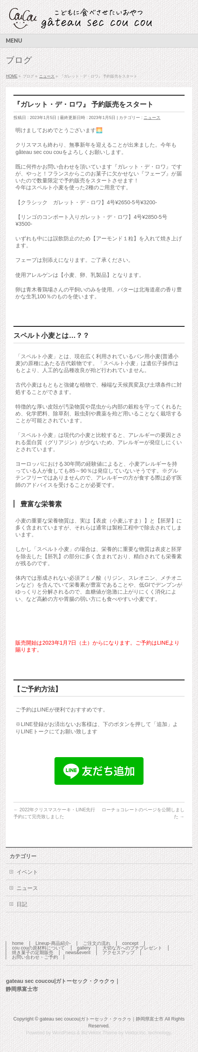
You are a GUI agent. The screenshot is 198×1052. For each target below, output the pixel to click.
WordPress (64, 1032)
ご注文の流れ (97, 943)
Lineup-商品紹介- (53, 943)
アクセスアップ (118, 952)
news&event (77, 952)
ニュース (152, 117)
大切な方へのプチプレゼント (132, 948)
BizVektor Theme (99, 1032)
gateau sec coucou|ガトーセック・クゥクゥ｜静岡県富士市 (101, 1019)
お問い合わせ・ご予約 (35, 957)
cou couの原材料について (38, 948)
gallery (84, 948)
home (17, 943)
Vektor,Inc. (136, 1032)
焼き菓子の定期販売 (32, 952)
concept (130, 943)
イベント (27, 872)
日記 (21, 904)
